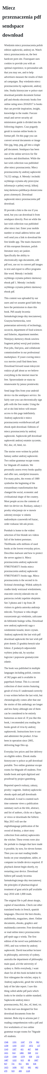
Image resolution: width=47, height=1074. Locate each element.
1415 (6, 1067)
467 (29, 1049)
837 (5, 1064)
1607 (36, 1060)
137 (38, 1046)
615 (22, 1060)
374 (30, 1042)
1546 (6, 1042)
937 (22, 1067)
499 (20, 1071)
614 (13, 1053)
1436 (14, 1067)
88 (29, 1060)
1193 (14, 1046)
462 (36, 1067)
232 (37, 1057)
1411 (6, 1053)
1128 (28, 1071)
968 (36, 1049)
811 (20, 1064)
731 (13, 1064)
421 (22, 1049)
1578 (23, 1057)
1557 (23, 1046)
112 (36, 1053)
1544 (14, 1057)
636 (34, 1064)
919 (13, 1071)
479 (5, 1071)
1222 (14, 1060)
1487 (6, 1060)
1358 (6, 1046)
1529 (6, 1057)
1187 (14, 1049)
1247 (23, 1042)
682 (29, 1067)
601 (27, 1064)
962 (37, 1042)
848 (29, 1053)
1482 (22, 1053)
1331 (14, 1042)
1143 (6, 1049)
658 (30, 1057)
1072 (31, 1046)
